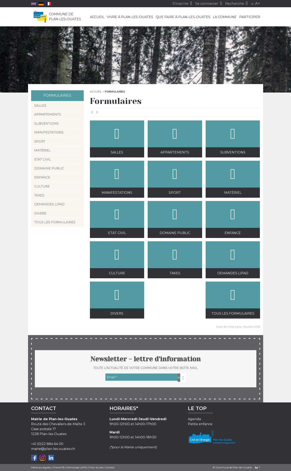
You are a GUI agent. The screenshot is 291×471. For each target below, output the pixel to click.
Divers (117, 298)
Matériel (233, 178)
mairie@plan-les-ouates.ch (53, 449)
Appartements (175, 137)
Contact (110, 467)
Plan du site (96, 467)
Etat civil (117, 218)
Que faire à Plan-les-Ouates (183, 17)
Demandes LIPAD (233, 258)
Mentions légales (41, 467)
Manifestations (117, 178)
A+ (257, 3)
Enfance (233, 218)
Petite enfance (200, 424)
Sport (175, 178)
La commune (225, 17)
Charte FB (58, 467)
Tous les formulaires (233, 298)
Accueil (97, 17)
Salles (117, 137)
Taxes (175, 258)
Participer (249, 17)
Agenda (194, 419)
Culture (117, 258)
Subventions (233, 137)
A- (252, 4)
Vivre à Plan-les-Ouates (130, 17)
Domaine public (175, 218)
